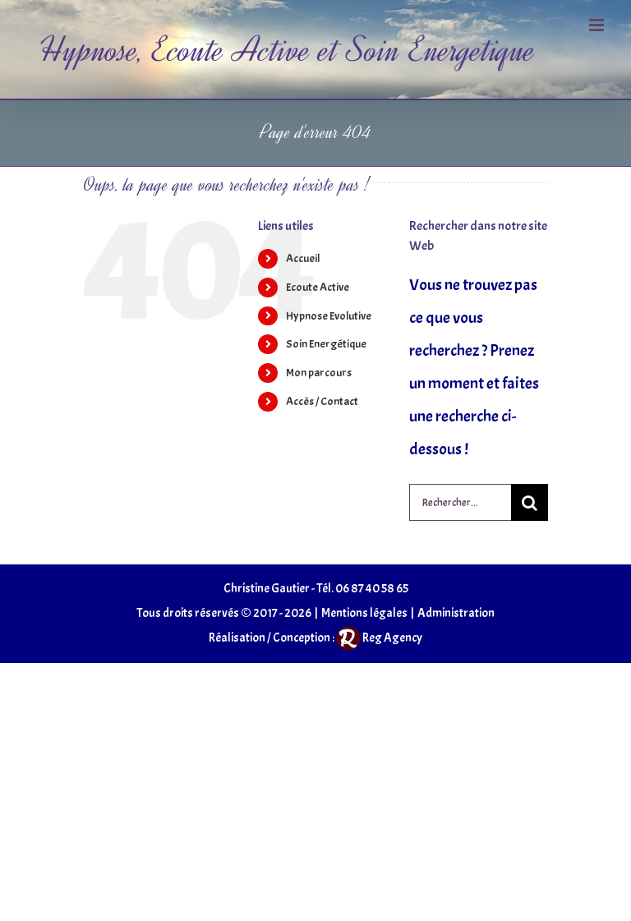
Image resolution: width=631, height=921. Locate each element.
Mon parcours (319, 373)
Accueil (303, 258)
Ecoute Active (317, 287)
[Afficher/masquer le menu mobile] (597, 25)
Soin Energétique (326, 344)
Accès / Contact (322, 401)
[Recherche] (529, 502)
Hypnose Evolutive (328, 316)
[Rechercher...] (460, 502)
